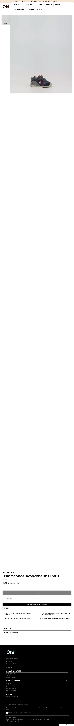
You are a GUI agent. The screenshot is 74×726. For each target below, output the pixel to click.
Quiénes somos (10, 673)
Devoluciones (10, 687)
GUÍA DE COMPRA (13, 681)
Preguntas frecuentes (12, 696)
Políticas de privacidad (19, 719)
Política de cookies (32, 719)
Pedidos (8, 685)
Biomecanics (8, 572)
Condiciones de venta (44, 719)
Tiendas (8, 675)
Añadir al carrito (37, 593)
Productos (9, 683)
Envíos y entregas (11, 690)
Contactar (9, 667)
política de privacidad (24, 712)
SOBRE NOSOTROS (13, 671)
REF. (4, 580)
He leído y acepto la (19, 712)
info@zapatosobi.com (12, 658)
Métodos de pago (11, 688)
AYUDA (9, 694)
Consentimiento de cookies (66, 724)
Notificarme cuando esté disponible (37, 604)
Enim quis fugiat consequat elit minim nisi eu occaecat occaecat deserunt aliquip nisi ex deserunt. (38, 601)
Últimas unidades (11, 677)
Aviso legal (9, 719)
